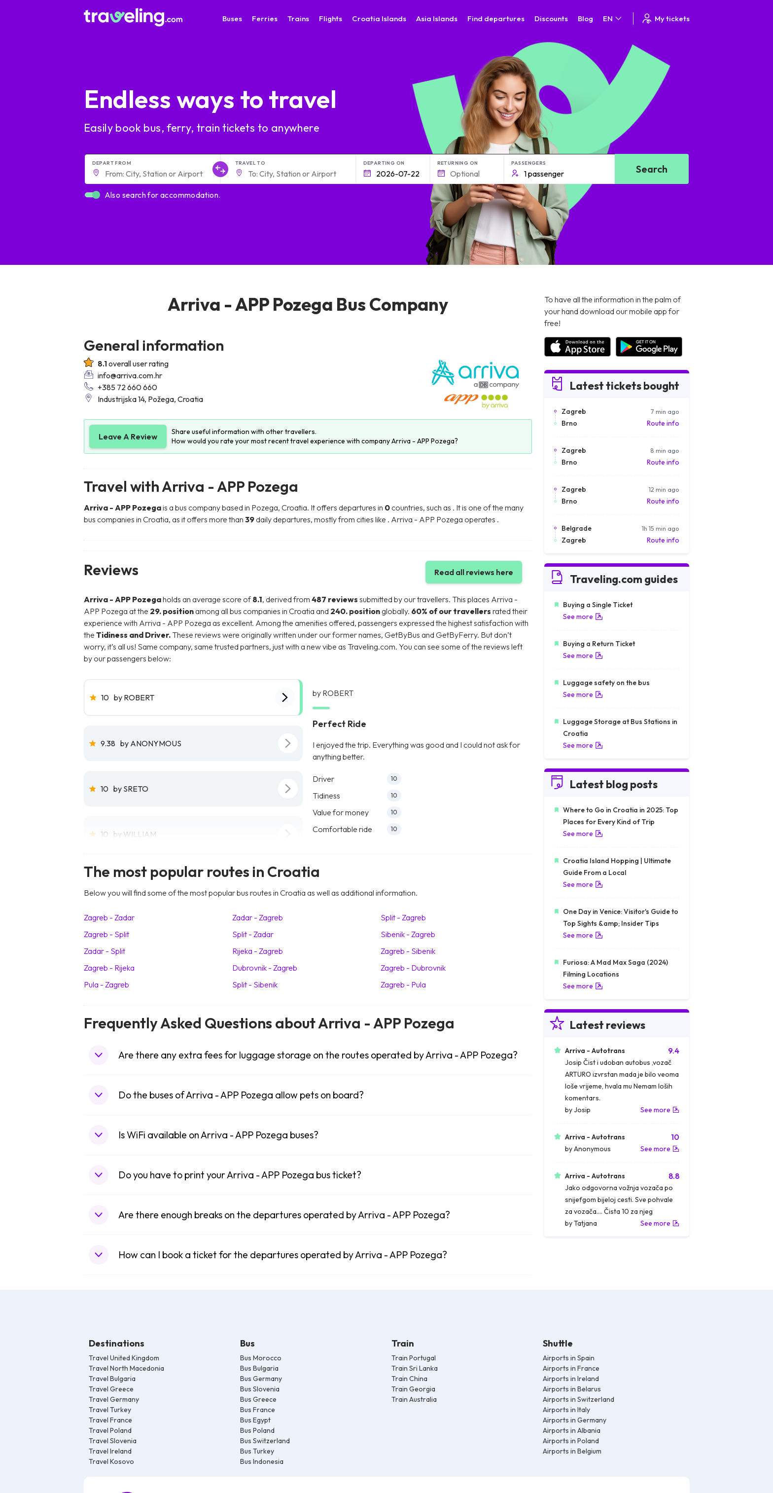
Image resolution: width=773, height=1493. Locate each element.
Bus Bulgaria (259, 1368)
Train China (409, 1378)
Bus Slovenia (260, 1388)
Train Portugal (413, 1357)
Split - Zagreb (403, 917)
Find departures (496, 18)
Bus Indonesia (261, 1461)
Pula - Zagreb (106, 984)
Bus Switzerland (265, 1440)
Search (652, 169)
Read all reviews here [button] (473, 572)
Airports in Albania (571, 1430)
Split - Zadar (253, 934)
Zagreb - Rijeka (109, 968)
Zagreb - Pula (403, 984)
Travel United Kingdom (124, 1357)
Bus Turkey (257, 1451)
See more (583, 616)
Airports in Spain (569, 1357)
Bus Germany (261, 1378)
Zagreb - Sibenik (408, 951)
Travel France (110, 1420)
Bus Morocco (260, 1357)
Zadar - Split (104, 951)
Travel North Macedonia (126, 1368)
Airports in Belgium (572, 1451)
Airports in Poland (571, 1440)
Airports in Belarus (572, 1388)
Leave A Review (128, 436)
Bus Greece (258, 1399)
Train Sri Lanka (414, 1368)
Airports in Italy (566, 1409)
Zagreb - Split (106, 934)
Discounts (551, 18)
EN (613, 18)
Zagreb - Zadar (109, 917)
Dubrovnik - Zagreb (264, 968)
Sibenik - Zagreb (408, 934)
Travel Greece (111, 1388)
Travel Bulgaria (112, 1378)
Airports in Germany (574, 1420)
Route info (663, 423)
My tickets (665, 18)
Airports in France (571, 1368)
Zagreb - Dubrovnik (413, 968)
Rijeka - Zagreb (257, 951)
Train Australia (414, 1399)
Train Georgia (413, 1388)
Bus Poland (257, 1430)
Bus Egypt (255, 1420)
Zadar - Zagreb (257, 917)
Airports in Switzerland (578, 1399)
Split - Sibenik (255, 984)
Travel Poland (110, 1430)
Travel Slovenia (113, 1440)
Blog (585, 18)
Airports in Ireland (571, 1378)
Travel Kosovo (111, 1461)
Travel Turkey (110, 1409)
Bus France (257, 1409)
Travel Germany (114, 1399)
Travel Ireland (110, 1451)
